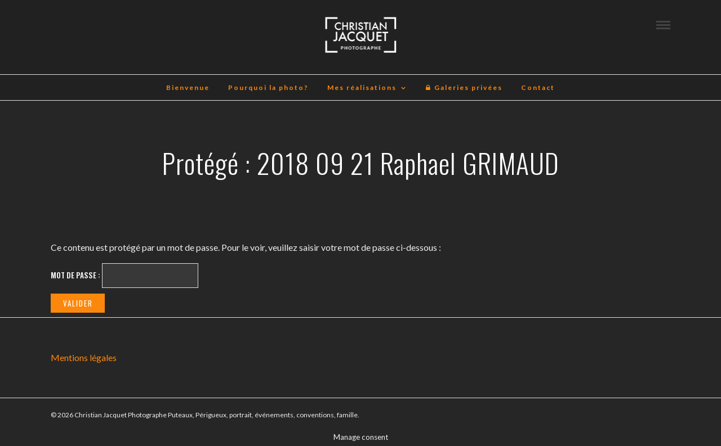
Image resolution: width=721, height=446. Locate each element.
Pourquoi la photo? (268, 87)
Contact (538, 87)
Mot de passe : (124, 275)
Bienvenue (188, 87)
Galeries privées (463, 87)
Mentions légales (84, 357)
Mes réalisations (362, 87)
